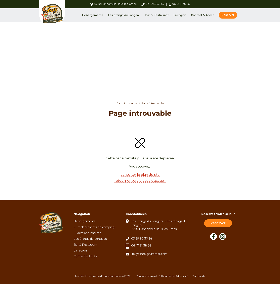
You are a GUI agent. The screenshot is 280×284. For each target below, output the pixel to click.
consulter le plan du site (140, 175)
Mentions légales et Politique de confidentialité (162, 275)
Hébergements (92, 15)
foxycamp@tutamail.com (149, 254)
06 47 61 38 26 (141, 245)
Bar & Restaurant (157, 15)
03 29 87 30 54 (141, 238)
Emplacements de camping (95, 227)
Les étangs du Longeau (124, 15)
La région (179, 15)
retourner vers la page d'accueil (140, 180)
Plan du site (198, 275)
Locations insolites (88, 233)
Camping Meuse (127, 103)
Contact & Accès (202, 15)
